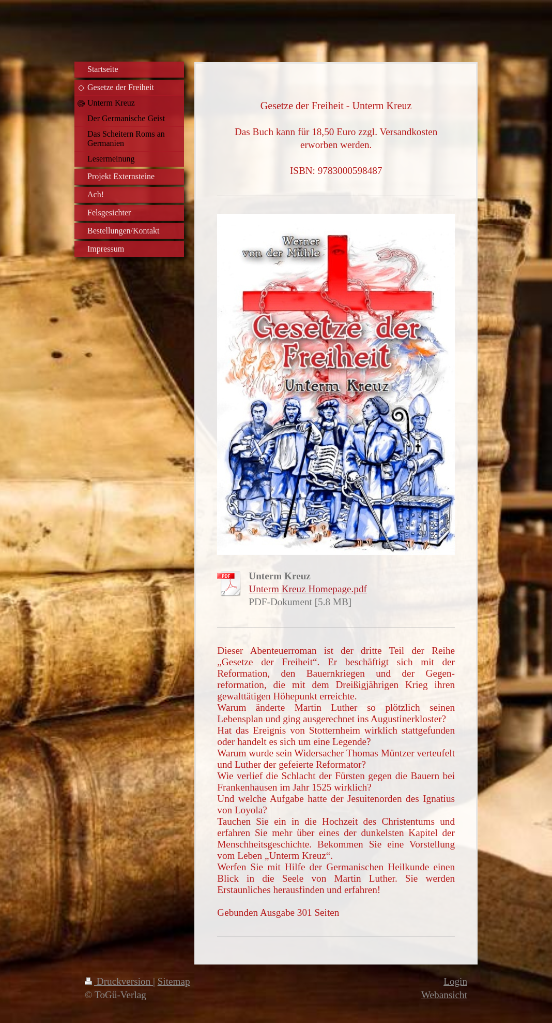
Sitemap (174, 981)
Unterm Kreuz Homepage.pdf (308, 588)
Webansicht (444, 994)
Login (455, 981)
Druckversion (119, 981)
